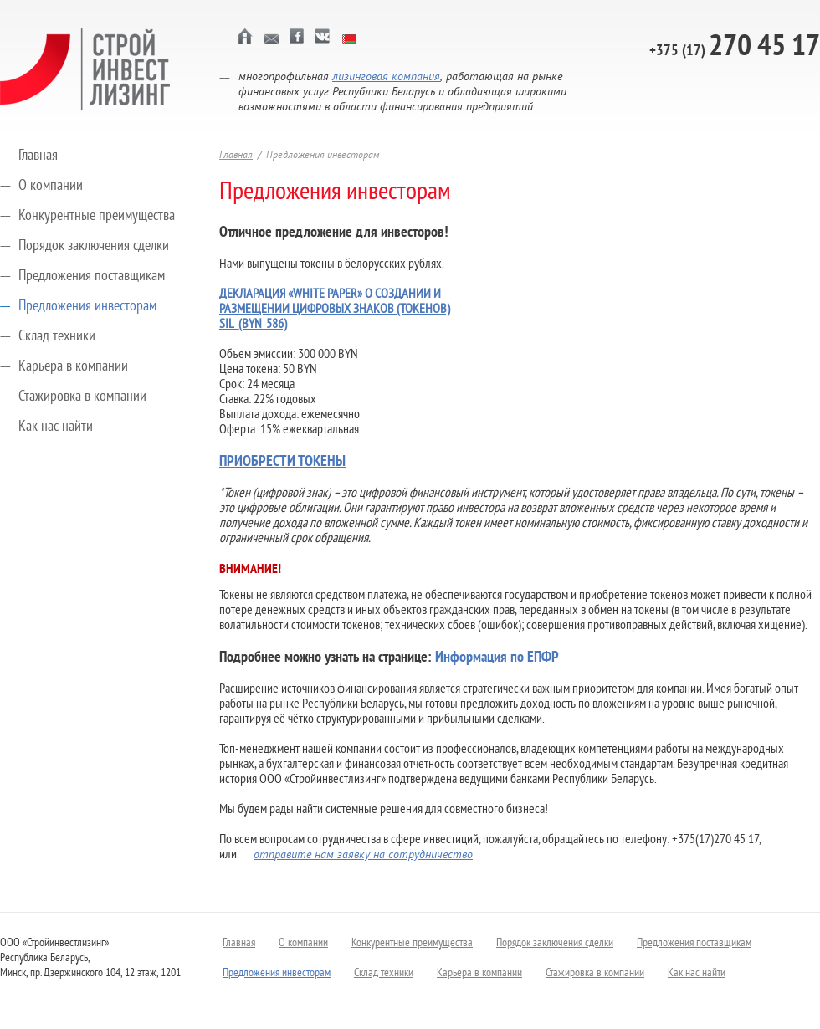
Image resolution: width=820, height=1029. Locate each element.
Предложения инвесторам (87, 306)
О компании (50, 186)
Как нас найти (55, 427)
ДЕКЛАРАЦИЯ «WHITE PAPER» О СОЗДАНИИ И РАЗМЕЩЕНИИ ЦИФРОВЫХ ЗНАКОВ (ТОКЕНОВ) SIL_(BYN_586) (334, 309)
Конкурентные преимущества (96, 216)
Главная (38, 156)
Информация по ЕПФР (497, 658)
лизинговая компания (386, 77)
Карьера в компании (73, 366)
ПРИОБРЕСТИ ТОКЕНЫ (282, 462)
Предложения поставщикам (91, 276)
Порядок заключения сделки (93, 246)
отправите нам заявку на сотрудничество (363, 855)
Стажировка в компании (82, 397)
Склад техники (56, 336)
